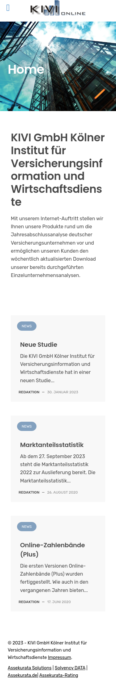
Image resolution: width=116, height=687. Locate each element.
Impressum (59, 657)
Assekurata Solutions (30, 668)
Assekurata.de (22, 675)
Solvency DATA (70, 668)
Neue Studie (38, 344)
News (27, 326)
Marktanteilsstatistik (52, 445)
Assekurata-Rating (58, 675)
